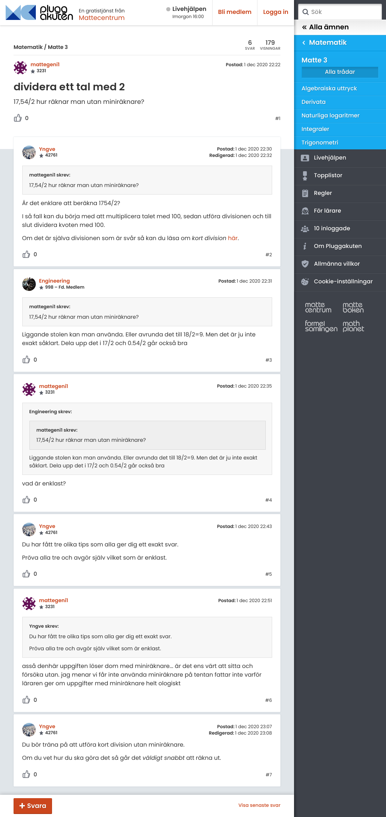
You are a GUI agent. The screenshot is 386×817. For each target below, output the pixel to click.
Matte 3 (58, 47)
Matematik (28, 47)
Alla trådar (340, 72)
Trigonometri (320, 143)
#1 (277, 119)
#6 (268, 701)
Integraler (315, 129)
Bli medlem (235, 12)
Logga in (275, 12)
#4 (268, 501)
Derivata (314, 102)
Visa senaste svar (259, 806)
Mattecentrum (102, 17)
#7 (269, 775)
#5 (268, 575)
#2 (268, 255)
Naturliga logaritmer (331, 116)
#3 (268, 361)
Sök (305, 12)
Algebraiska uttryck (329, 89)
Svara (36, 805)
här (233, 238)
